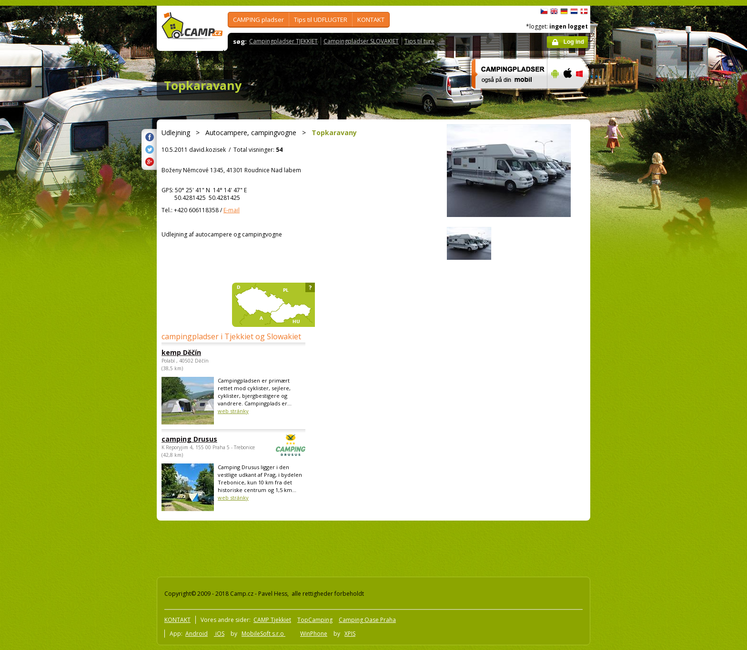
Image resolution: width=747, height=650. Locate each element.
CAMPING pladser (258, 19)
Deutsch (564, 11)
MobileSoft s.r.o (263, 634)
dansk (584, 11)
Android (196, 634)
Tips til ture (419, 41)
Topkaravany (203, 85)
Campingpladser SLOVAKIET (361, 41)
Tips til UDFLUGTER (320, 19)
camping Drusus (207, 438)
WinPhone (313, 634)
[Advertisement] (630, 291)
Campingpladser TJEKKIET (283, 41)
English (554, 11)
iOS (219, 634)
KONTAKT (370, 19)
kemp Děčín (181, 352)
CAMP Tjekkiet (272, 620)
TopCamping (315, 620)
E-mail (231, 210)
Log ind (574, 42)
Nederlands (574, 11)
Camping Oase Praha (367, 620)
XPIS (349, 634)
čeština (544, 11)
